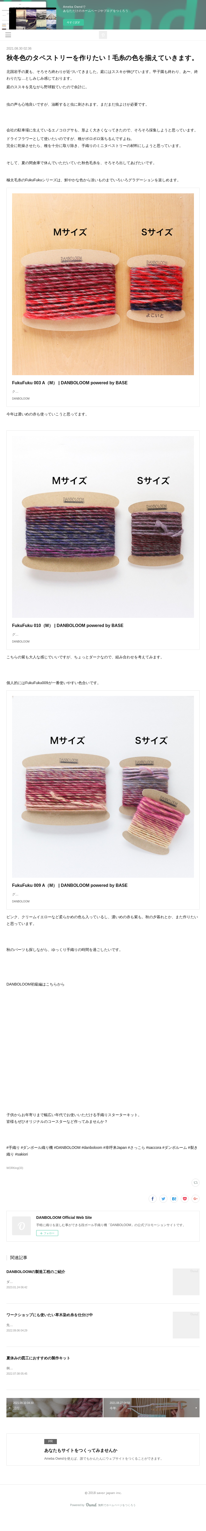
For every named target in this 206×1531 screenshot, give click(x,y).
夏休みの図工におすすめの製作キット (38, 1374)
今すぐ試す (73, 22)
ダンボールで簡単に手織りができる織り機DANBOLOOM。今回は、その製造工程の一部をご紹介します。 (82, 1298)
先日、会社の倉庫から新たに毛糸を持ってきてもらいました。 (51, 1341)
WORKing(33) (14, 1184)
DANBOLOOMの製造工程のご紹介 (35, 1288)
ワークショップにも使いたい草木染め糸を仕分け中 (49, 1331)
